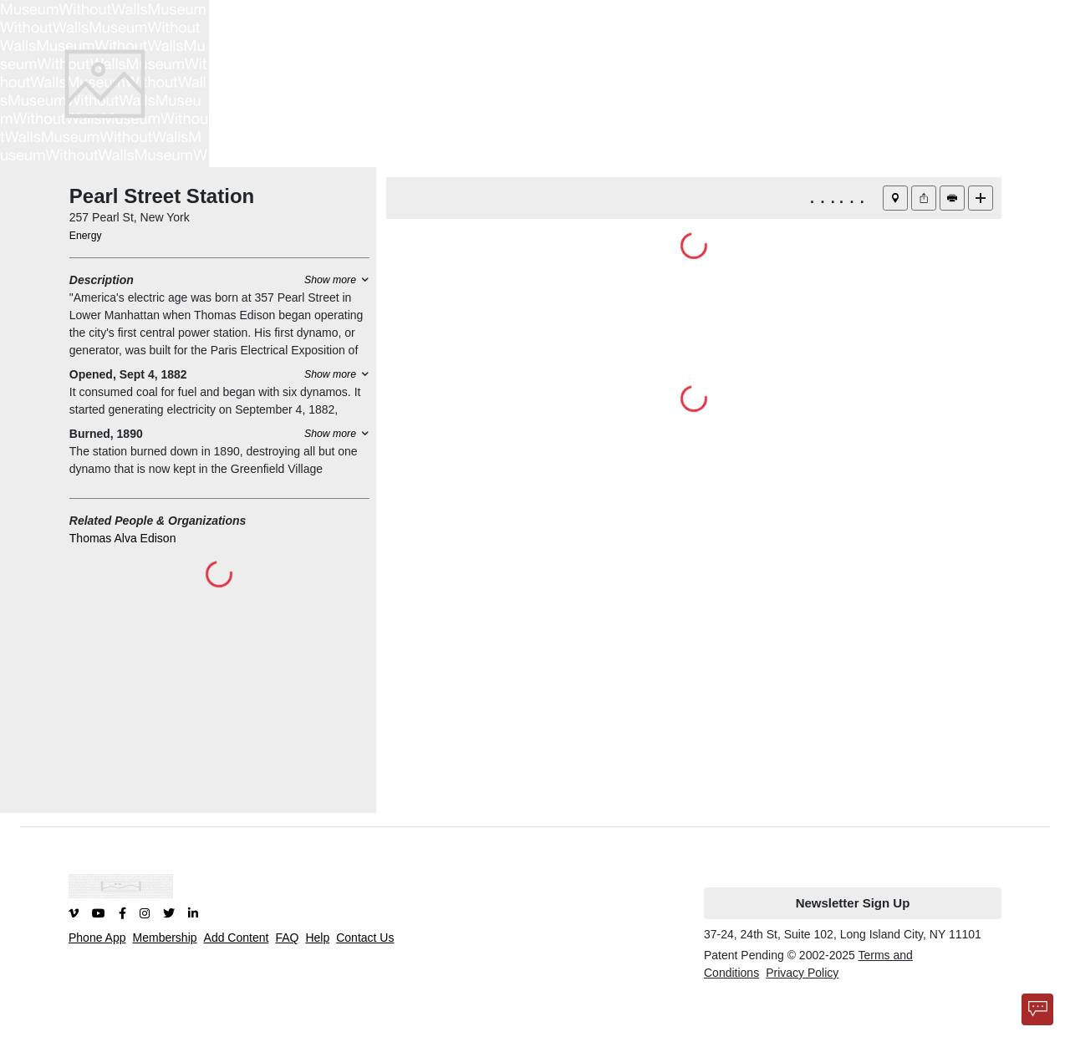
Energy (85, 235)
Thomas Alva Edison (122, 538)
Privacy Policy (802, 972)
